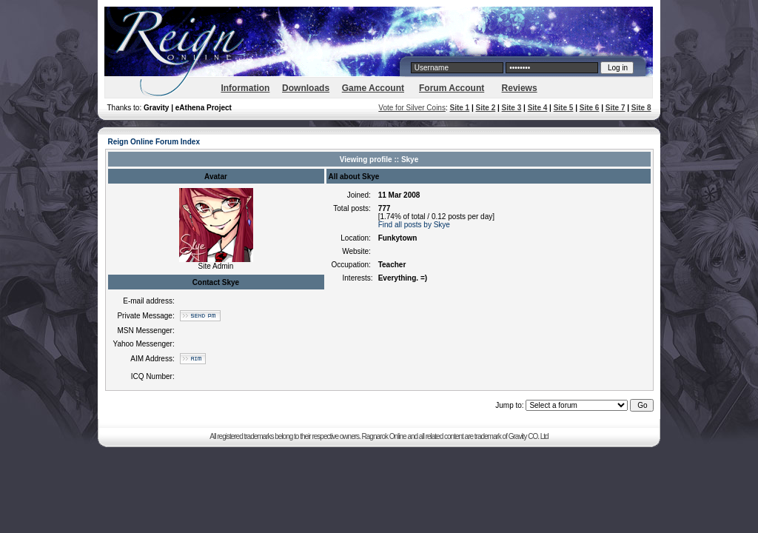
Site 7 (615, 108)
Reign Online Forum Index (154, 142)
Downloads (305, 88)
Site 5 (564, 108)
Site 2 (486, 108)
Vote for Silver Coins (412, 108)
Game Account (373, 88)
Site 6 (590, 108)
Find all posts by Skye (414, 225)
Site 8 (641, 108)
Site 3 (512, 108)
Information (245, 88)
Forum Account (451, 88)
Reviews (519, 88)
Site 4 (538, 108)
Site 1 (459, 108)
